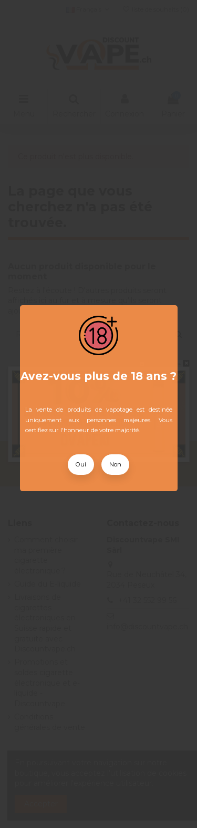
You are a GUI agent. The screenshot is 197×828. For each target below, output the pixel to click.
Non (115, 464)
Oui (81, 464)
